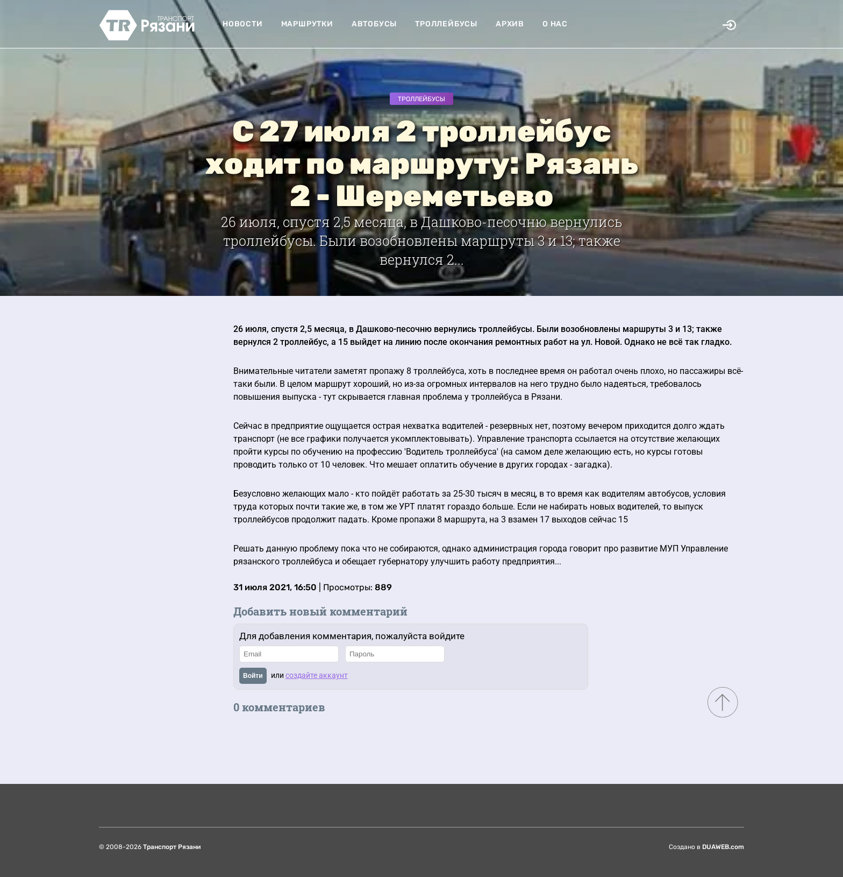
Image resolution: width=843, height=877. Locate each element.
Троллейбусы (446, 24)
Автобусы (374, 24)
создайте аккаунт (316, 675)
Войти (253, 676)
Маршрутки (307, 24)
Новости (243, 24)
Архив (510, 24)
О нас (555, 24)
